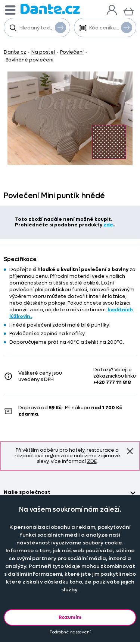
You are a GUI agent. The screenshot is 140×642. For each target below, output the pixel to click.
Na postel (43, 52)
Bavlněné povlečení (29, 60)
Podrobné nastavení (70, 632)
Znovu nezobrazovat (130, 451)
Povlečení (72, 52)
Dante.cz (15, 52)
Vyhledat (60, 27)
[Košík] (128, 11)
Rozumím (70, 617)
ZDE (92, 461)
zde (108, 225)
